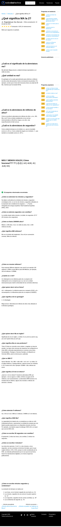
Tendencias (49, 3)
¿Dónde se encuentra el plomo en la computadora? (52, 31)
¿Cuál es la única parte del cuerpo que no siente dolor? (52, 120)
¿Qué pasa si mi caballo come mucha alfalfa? (52, 115)
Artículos (41, 3)
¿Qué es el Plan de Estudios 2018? (51, 43)
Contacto (43, 514)
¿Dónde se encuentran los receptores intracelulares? (52, 35)
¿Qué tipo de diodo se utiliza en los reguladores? (52, 104)
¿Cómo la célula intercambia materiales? (52, 97)
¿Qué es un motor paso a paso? (52, 24)
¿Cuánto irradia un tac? (52, 93)
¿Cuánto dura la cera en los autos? (52, 39)
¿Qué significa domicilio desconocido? (52, 100)
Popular (57, 3)
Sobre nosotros (33, 515)
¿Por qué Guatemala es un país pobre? (52, 112)
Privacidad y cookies (52, 515)
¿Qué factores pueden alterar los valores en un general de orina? (52, 20)
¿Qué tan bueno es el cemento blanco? (51, 47)
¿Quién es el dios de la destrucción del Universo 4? (52, 125)
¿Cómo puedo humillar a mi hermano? (52, 108)
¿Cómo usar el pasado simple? (51, 50)
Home (3, 14)
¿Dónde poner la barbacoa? (50, 28)
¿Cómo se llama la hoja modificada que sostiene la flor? (52, 89)
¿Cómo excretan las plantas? (51, 15)
